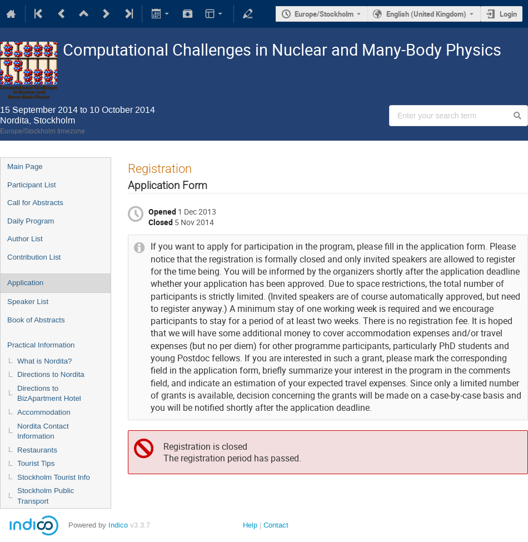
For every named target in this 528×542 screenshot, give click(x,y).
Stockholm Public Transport (45, 495)
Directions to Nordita (50, 374)
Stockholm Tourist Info (53, 477)
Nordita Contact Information (43, 431)
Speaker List (27, 301)
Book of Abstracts (36, 320)
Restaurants (37, 450)
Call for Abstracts (35, 202)
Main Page (25, 166)
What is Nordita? (44, 361)
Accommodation (44, 412)
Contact (275, 525)
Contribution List (34, 257)
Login (508, 14)
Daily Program (30, 221)
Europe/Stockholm (324, 14)
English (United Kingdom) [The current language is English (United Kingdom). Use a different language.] (426, 14)
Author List (25, 239)
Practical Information (40, 345)
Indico (118, 525)
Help (250, 525)
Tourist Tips (35, 463)
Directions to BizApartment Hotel (49, 393)
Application (25, 283)
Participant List (31, 185)
